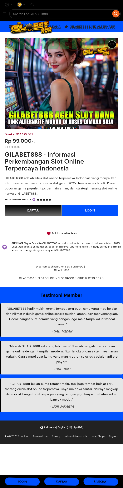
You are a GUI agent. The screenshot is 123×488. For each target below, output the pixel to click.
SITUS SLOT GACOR (89, 278)
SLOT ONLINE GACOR (18, 199)
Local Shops (98, 436)
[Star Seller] (34, 200)
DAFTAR (33, 210)
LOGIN (90, 210)
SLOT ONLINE (46, 278)
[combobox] (60, 13)
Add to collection (61, 233)
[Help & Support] (8, 4)
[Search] (116, 13)
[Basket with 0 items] (32, 4)
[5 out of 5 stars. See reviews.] (44, 199)
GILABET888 (61, 270)
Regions (113, 436)
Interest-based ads (76, 436)
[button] (61, 427)
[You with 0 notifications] (21, 4)
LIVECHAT (101, 481)
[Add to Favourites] (112, 44)
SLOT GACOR (66, 278)
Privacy (56, 436)
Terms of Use (40, 436)
